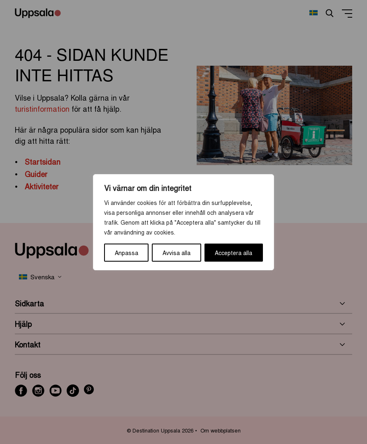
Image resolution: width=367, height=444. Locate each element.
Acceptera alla (233, 252)
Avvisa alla (176, 252)
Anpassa (126, 252)
